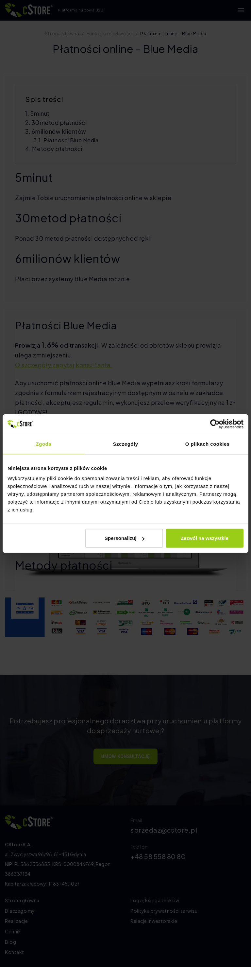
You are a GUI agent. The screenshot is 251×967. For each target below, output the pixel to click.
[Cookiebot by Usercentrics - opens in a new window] (214, 424)
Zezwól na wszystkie (204, 538)
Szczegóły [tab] (125, 443)
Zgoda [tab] (44, 443)
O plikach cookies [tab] (207, 443)
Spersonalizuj (124, 538)
